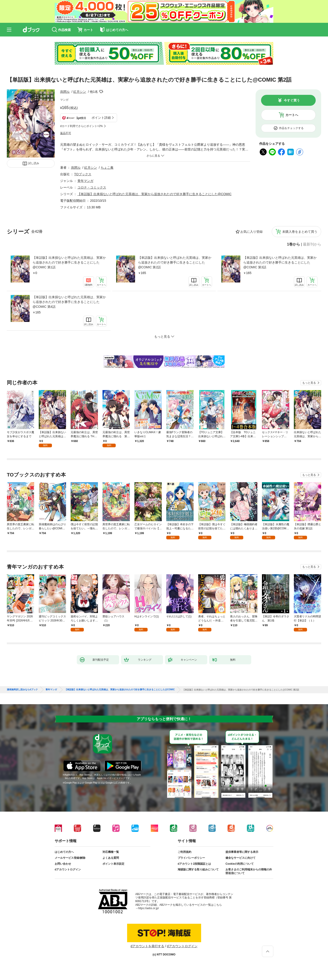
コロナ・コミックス (91, 187)
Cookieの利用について (240, 863)
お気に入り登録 (251, 231)
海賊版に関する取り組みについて (198, 869)
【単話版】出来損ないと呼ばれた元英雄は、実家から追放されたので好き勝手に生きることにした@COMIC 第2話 (174, 262)
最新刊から (312, 244)
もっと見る (309, 382)
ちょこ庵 (107, 167)
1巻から (293, 244)
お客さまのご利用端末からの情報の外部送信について (249, 871)
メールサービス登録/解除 (70, 857)
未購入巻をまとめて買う (299, 231)
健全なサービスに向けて (241, 857)
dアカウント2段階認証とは (194, 863)
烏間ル (65, 91)
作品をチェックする (291, 128)
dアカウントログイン (68, 869)
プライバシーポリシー (191, 857)
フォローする (101, 91)
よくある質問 (110, 857)
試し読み (33, 163)
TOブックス (82, 174)
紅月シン (79, 91)
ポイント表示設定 (113, 863)
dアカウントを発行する (147, 946)
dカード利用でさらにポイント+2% (81, 126)
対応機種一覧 (110, 852)
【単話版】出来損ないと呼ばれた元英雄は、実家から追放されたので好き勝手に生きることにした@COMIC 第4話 (69, 301)
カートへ (291, 115)
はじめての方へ (64, 852)
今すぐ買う (292, 100)
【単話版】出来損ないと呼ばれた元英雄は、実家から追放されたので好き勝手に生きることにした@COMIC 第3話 (280, 262)
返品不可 (65, 133)
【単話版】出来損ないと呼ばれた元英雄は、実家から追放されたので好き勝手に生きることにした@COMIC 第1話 (69, 262)
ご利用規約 (184, 852)
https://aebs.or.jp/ (148, 908)
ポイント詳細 (101, 117)
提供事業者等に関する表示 (242, 852)
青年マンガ (85, 181)
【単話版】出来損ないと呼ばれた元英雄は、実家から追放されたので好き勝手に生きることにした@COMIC (154, 194)
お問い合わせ (63, 863)
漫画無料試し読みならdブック (22, 689)
